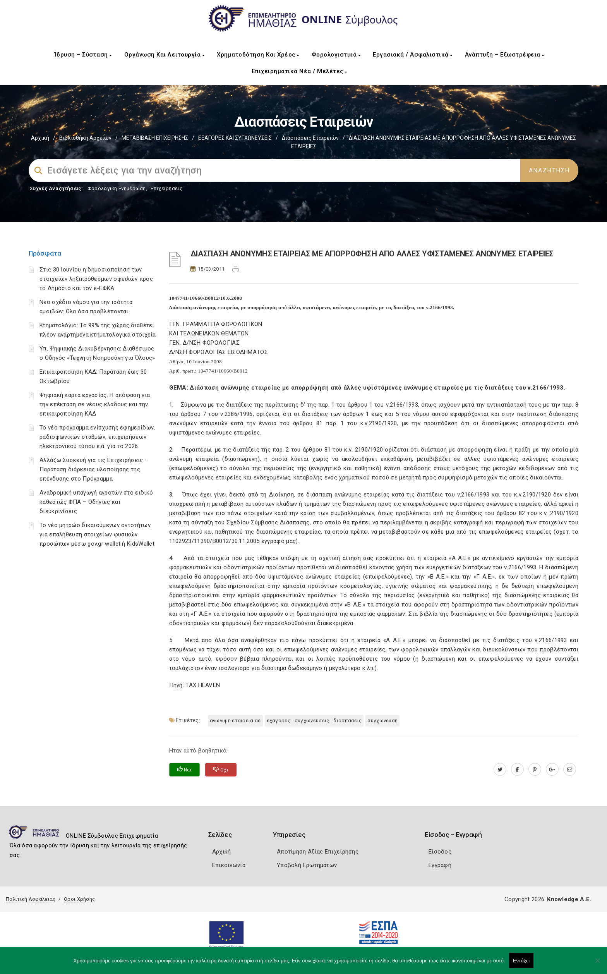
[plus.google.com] (552, 769)
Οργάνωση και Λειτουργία (164, 54)
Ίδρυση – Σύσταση (83, 54)
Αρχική (40, 138)
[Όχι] (597, 964)
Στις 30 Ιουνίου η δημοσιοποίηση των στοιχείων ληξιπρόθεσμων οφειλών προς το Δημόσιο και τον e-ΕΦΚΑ (96, 279)
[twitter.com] (500, 769)
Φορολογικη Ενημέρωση (116, 188)
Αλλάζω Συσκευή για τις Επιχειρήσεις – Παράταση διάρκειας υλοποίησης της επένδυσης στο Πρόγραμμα (93, 469)
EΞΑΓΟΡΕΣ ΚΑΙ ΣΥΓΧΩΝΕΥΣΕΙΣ (235, 138)
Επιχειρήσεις (166, 188)
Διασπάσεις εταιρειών (310, 138)
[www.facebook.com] (517, 769)
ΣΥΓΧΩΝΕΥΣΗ (382, 720)
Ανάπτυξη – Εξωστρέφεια (504, 54)
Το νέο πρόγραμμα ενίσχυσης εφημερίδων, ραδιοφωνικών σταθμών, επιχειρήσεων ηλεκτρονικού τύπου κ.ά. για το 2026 (97, 437)
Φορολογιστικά (336, 54)
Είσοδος (440, 851)
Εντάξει (521, 961)
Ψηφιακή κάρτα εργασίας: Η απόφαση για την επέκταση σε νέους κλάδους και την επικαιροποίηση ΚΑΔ (94, 404)
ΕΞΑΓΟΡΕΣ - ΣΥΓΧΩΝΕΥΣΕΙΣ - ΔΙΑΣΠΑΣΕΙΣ (314, 720)
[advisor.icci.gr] (569, 769)
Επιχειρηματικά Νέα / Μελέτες (299, 71)
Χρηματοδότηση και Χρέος (258, 54)
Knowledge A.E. (569, 899)
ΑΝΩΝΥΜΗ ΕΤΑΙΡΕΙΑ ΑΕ (235, 720)
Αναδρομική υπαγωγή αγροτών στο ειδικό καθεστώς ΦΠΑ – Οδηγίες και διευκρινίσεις (96, 502)
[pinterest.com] (535, 769)
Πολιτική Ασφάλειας (30, 899)
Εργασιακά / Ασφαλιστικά (413, 54)
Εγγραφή (440, 865)
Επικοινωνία (228, 865)
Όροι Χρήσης (79, 899)
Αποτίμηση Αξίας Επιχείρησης (317, 851)
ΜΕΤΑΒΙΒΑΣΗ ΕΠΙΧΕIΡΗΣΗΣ (155, 138)
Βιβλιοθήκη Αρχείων (85, 138)
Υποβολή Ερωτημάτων (307, 865)
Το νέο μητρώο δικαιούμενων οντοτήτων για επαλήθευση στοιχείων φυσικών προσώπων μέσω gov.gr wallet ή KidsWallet (96, 534)
